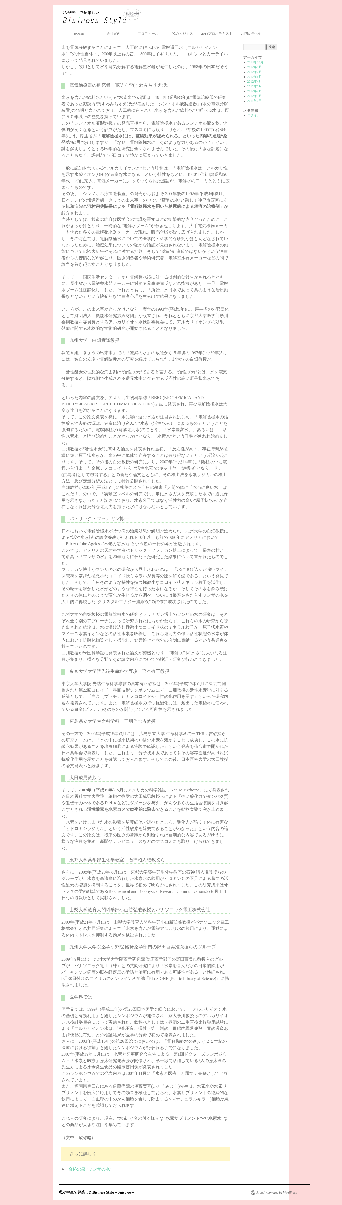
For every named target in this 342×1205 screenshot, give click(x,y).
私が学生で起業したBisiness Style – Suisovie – (101, 16)
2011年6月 (254, 101)
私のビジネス (182, 34)
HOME (79, 34)
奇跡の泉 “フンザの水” (90, 1169)
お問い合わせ (251, 34)
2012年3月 (254, 86)
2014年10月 (255, 62)
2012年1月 (254, 96)
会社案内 (114, 34)
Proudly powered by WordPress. (277, 1192)
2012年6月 (254, 77)
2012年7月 (254, 72)
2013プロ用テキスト (216, 34)
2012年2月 (254, 91)
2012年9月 (254, 67)
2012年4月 (254, 81)
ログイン (253, 115)
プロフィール (148, 34)
